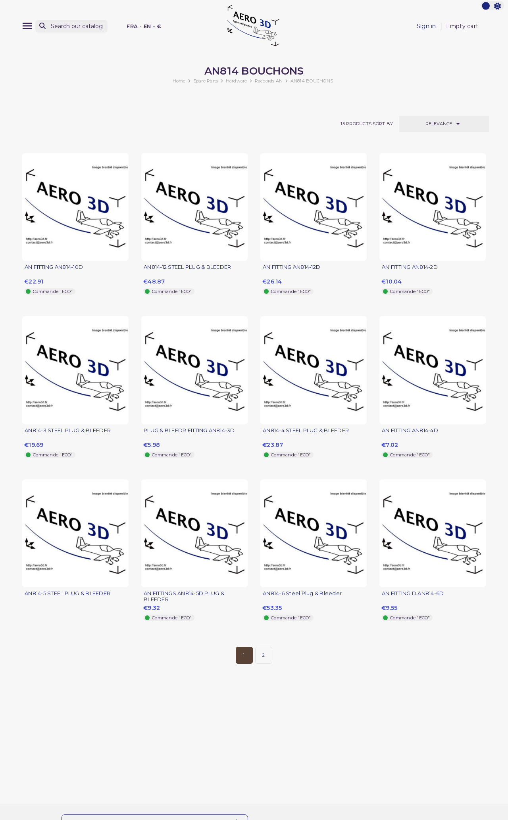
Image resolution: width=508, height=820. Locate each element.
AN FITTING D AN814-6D (413, 593)
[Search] (71, 26)
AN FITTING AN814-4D (410, 430)
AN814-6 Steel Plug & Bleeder (302, 593)
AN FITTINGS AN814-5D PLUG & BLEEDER (184, 596)
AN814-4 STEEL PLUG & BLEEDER (306, 430)
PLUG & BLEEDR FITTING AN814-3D (189, 430)
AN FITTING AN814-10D (54, 267)
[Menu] (27, 26)
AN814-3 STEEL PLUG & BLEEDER (68, 430)
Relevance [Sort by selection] (444, 123)
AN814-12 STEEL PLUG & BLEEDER (187, 267)
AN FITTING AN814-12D (291, 267)
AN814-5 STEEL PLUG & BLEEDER (67, 593)
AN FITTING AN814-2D (410, 267)
